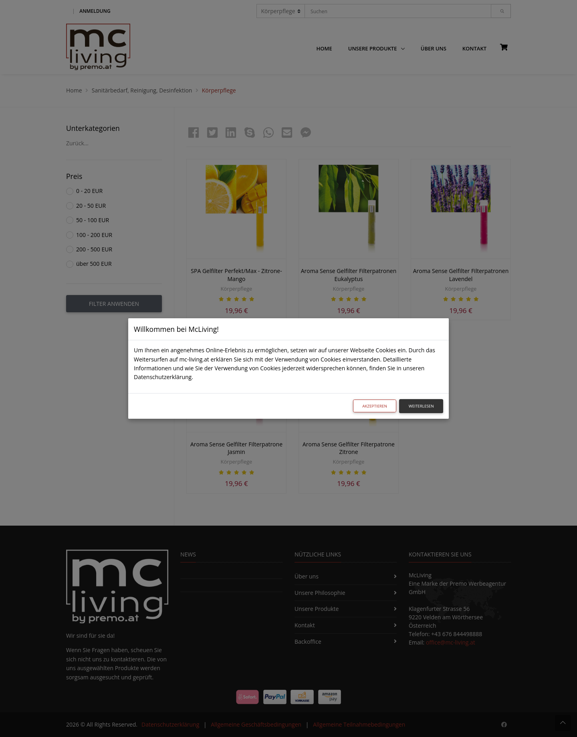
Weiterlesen (421, 406)
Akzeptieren (374, 406)
